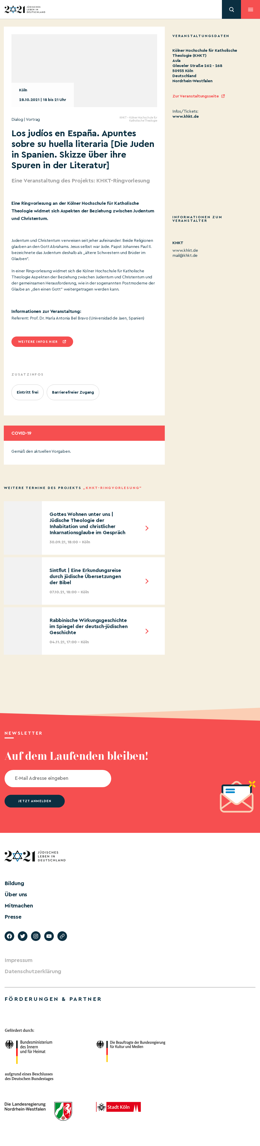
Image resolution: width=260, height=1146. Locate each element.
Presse (13, 917)
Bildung (14, 883)
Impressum (18, 960)
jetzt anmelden (34, 801)
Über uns (16, 894)
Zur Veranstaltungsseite (195, 96)
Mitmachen (19, 905)
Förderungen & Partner (53, 999)
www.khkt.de (185, 116)
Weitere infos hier (38, 341)
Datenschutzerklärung (33, 971)
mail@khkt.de (185, 256)
